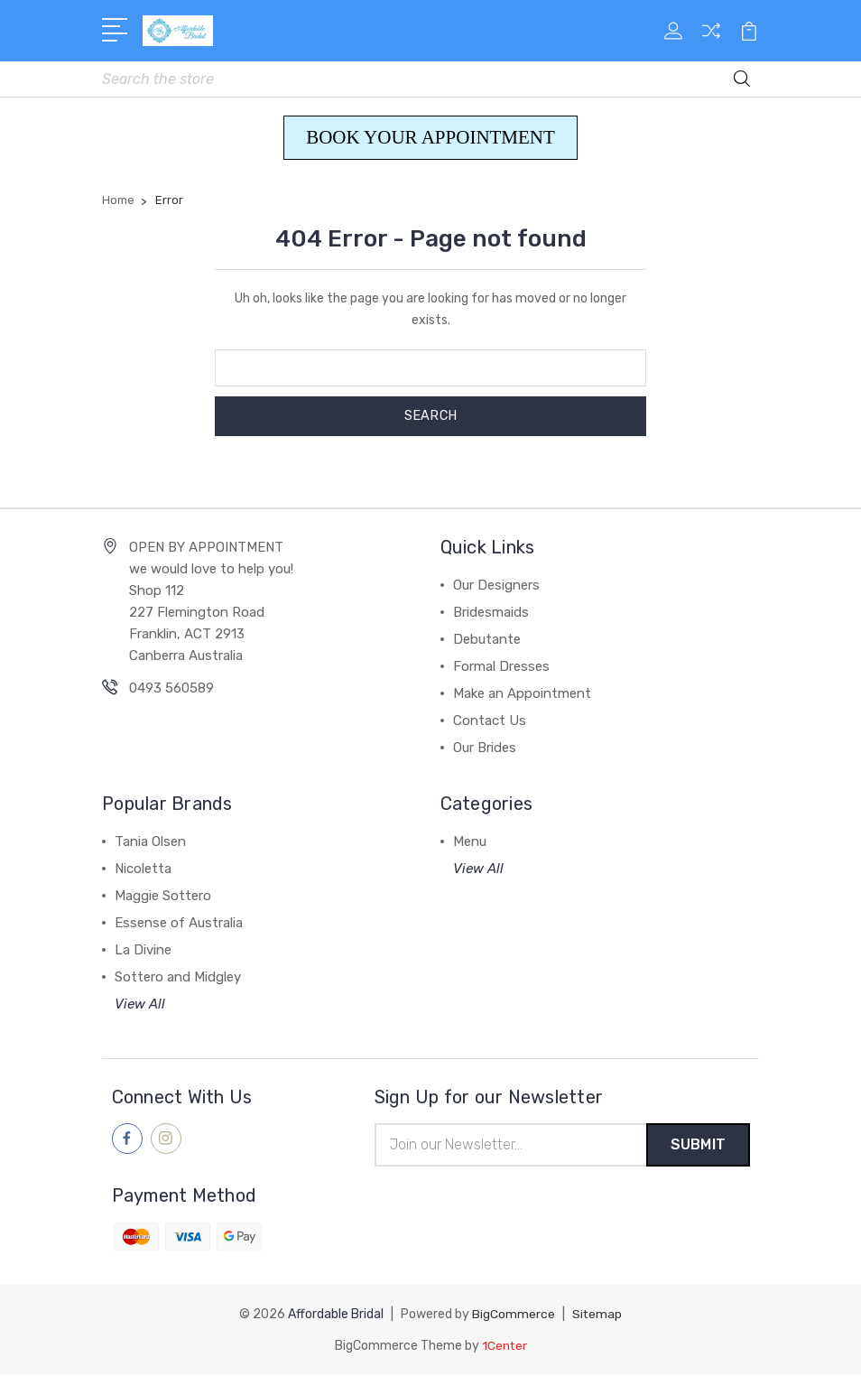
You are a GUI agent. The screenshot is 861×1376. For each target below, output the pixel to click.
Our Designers (496, 586)
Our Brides (484, 748)
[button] (430, 139)
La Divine (143, 951)
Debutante (487, 640)
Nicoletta (143, 869)
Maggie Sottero (163, 896)
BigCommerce (513, 1316)
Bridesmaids (491, 613)
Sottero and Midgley (178, 978)
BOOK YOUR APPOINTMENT (430, 138)
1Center (504, 1346)
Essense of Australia (179, 924)
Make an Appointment (522, 694)
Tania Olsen (150, 842)
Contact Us (489, 721)
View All (140, 1005)
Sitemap (597, 1316)
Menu (469, 842)
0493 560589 (171, 689)
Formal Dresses (501, 667)
